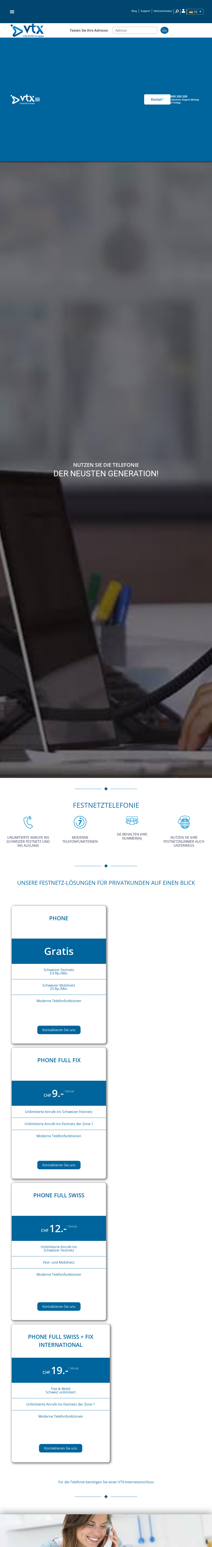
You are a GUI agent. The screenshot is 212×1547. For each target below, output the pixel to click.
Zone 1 (87, 1123)
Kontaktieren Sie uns (58, 1030)
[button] (11, 11)
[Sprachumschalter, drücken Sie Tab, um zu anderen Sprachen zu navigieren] (195, 11)
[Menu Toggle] (37, 99)
